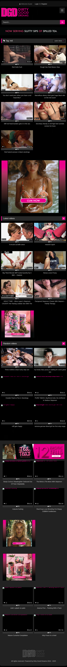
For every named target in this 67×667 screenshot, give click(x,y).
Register (44, 4)
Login (37, 4)
